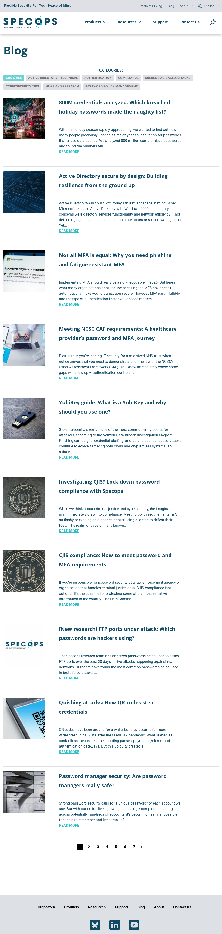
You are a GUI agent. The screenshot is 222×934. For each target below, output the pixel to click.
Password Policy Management (111, 86)
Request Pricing (151, 6)
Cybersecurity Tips (22, 86)
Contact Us (189, 21)
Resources (130, 22)
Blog (171, 6)
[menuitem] (206, 6)
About (184, 6)
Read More (69, 151)
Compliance (128, 78)
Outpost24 (46, 907)
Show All (14, 78)
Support (160, 21)
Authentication (98, 78)
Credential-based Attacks (168, 78)
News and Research (62, 86)
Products (95, 22)
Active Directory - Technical (53, 78)
